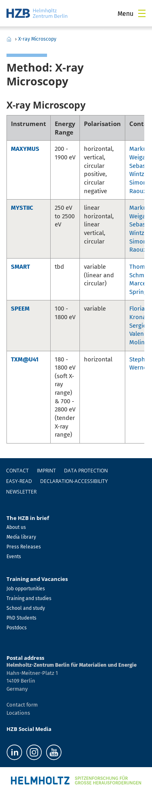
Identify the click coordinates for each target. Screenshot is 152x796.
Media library (21, 537)
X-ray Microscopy (37, 39)
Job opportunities (25, 589)
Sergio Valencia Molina (140, 334)
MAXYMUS (25, 148)
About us (16, 527)
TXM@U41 (25, 359)
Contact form (22, 705)
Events (13, 556)
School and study (25, 608)
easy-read (19, 481)
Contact (17, 470)
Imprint (46, 470)
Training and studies (28, 598)
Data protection (86, 470)
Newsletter (21, 491)
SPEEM (20, 308)
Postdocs (16, 628)
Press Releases (23, 547)
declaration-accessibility (74, 481)
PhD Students (21, 618)
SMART (20, 266)
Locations (18, 713)
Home (8, 39)
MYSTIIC (22, 207)
